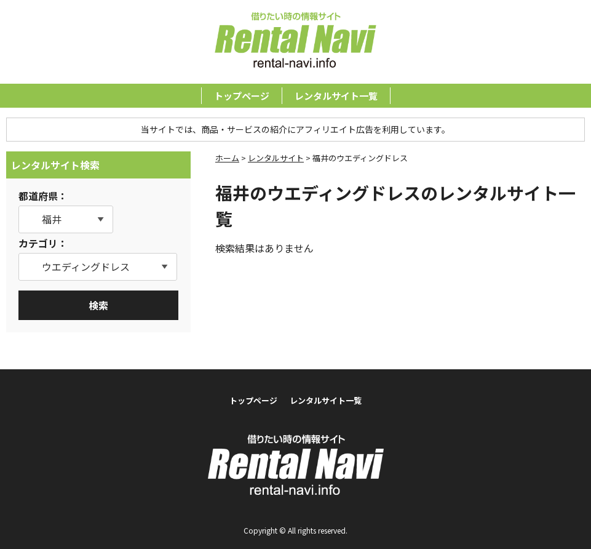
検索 (98, 305)
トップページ (241, 95)
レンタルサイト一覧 (336, 95)
